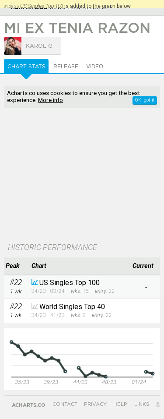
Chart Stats (26, 66)
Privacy (95, 404)
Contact (64, 404)
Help (120, 404)
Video (94, 66)
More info (50, 99)
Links (141, 404)
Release (65, 66)
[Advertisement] (82, 176)
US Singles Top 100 (69, 282)
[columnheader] (15, 266)
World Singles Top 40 (72, 307)
